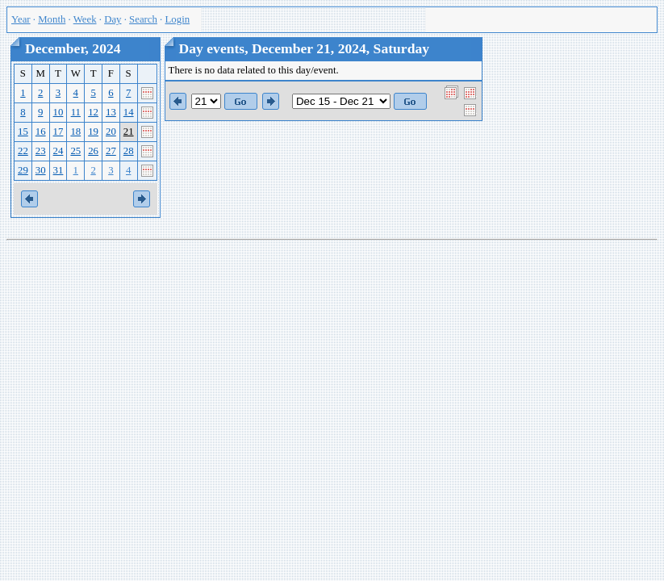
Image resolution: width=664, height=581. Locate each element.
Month (51, 19)
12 (93, 112)
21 (128, 131)
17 (58, 131)
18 (75, 131)
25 (75, 151)
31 (58, 170)
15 (23, 131)
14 (128, 112)
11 (76, 112)
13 (111, 112)
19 (93, 131)
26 (93, 151)
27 (111, 151)
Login (177, 19)
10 (58, 112)
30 (40, 170)
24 (58, 151)
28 (128, 151)
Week (85, 19)
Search (143, 19)
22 (23, 151)
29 (23, 170)
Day (112, 19)
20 (111, 131)
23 (40, 151)
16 (40, 131)
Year (21, 19)
